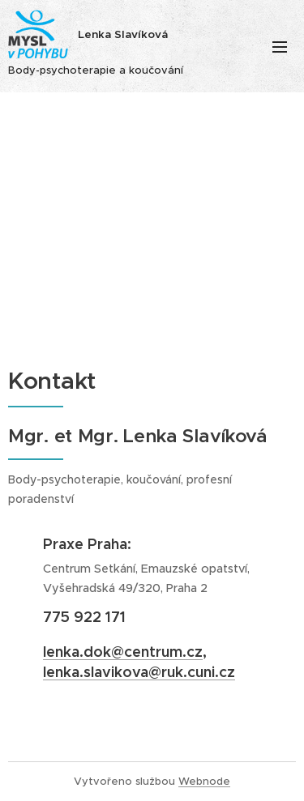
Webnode (204, 781)
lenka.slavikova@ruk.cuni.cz (139, 672)
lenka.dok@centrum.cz (123, 651)
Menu (279, 47)
